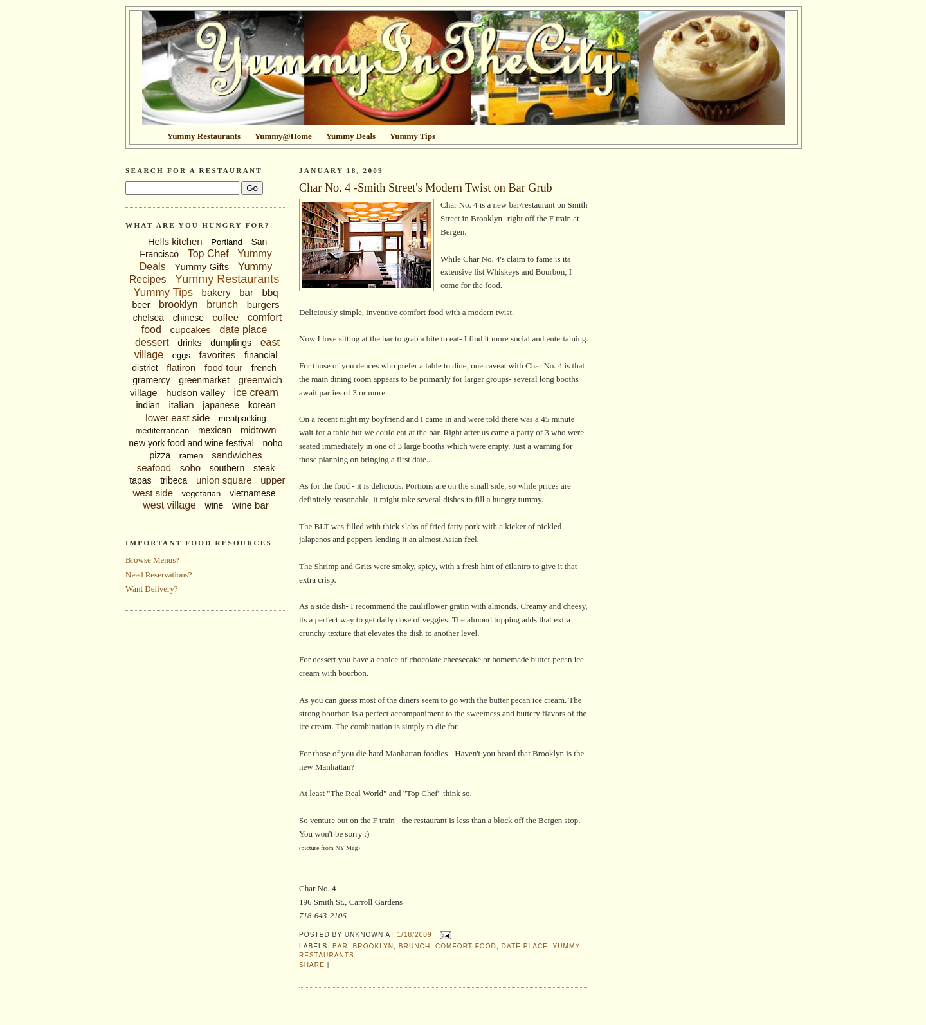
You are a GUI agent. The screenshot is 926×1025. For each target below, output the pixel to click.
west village (169, 505)
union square (224, 480)
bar (246, 292)
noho (273, 443)
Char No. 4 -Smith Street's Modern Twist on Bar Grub (425, 187)
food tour (223, 367)
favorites (217, 354)
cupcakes (190, 329)
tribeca (173, 480)
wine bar (250, 505)
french (264, 368)
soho (190, 467)
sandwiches (237, 454)
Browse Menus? (152, 560)
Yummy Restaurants (227, 279)
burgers (263, 304)
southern (227, 468)
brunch (222, 304)
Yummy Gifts (201, 266)
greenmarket (204, 380)
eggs (181, 355)
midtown (259, 429)
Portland (226, 242)
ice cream (256, 392)
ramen (191, 455)
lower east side (177, 417)
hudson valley (195, 392)
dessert (151, 342)
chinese (188, 318)
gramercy (151, 380)
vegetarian (201, 493)
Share (312, 964)
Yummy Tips (163, 292)
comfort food (465, 946)
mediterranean (162, 430)
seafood (154, 467)
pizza (159, 455)
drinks (189, 343)
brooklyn (178, 304)
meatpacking (242, 418)
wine (214, 505)
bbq (270, 292)
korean (262, 405)
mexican (215, 430)
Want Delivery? (151, 589)
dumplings (230, 343)
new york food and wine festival (191, 443)
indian (147, 405)
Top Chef (208, 253)
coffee (226, 317)
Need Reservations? (158, 574)
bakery (216, 292)
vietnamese (253, 493)
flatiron (181, 367)
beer (141, 305)
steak (264, 468)
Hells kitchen (175, 241)
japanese (221, 405)
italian (181, 404)
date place (243, 329)
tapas (140, 480)
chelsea (148, 318)
